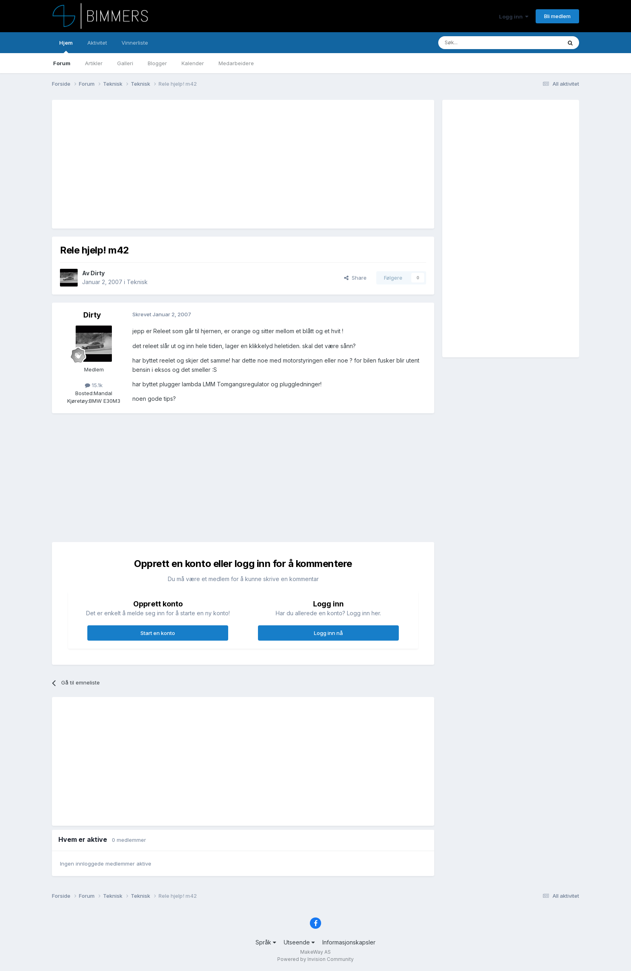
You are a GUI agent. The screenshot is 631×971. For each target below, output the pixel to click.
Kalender (192, 63)
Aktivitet (97, 42)
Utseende (299, 942)
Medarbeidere (236, 63)
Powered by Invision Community (315, 959)
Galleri (125, 63)
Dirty (98, 273)
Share (355, 277)
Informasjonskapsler (348, 942)
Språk (266, 942)
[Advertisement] (206, 164)
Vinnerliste (135, 42)
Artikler (94, 63)
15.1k (94, 385)
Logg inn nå (328, 633)
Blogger (157, 63)
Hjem (66, 46)
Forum (61, 63)
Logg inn (513, 16)
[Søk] (475, 42)
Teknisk (137, 281)
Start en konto (157, 633)
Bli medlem (557, 16)
